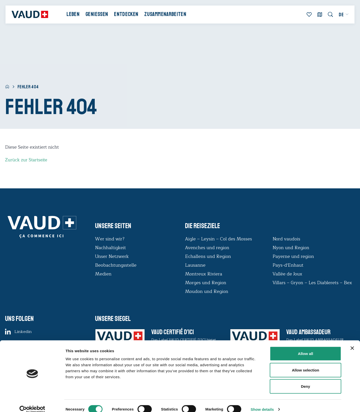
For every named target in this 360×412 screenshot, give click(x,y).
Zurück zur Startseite (27, 160)
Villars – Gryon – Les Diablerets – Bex (313, 282)
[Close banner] (352, 341)
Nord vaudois (286, 239)
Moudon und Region (206, 291)
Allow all (305, 346)
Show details (262, 402)
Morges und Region (206, 282)
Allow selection (305, 363)
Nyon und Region (291, 247)
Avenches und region (207, 247)
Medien (103, 274)
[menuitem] (341, 16)
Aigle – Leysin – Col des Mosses (218, 239)
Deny (305, 379)
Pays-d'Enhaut (288, 265)
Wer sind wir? (109, 239)
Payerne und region (293, 256)
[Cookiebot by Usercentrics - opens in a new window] (32, 402)
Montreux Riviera (203, 274)
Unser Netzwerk (112, 256)
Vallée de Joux (287, 274)
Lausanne (195, 265)
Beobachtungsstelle (115, 265)
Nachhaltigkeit (110, 247)
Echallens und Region (208, 256)
